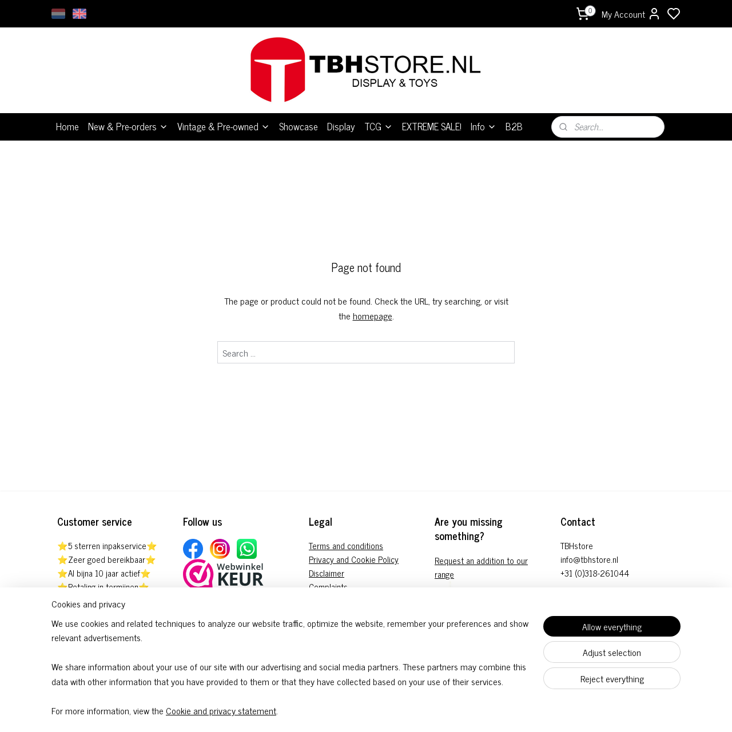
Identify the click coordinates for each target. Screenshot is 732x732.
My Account (631, 13)
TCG (378, 126)
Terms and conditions (346, 545)
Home (67, 126)
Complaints (328, 586)
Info (483, 126)
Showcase (298, 126)
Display (341, 126)
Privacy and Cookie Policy (354, 559)
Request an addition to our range (481, 567)
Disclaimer (326, 573)
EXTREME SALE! (432, 126)
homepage (372, 315)
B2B (514, 126)
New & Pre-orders (128, 126)
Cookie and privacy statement (221, 710)
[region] (290, 674)
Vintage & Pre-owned (223, 126)
